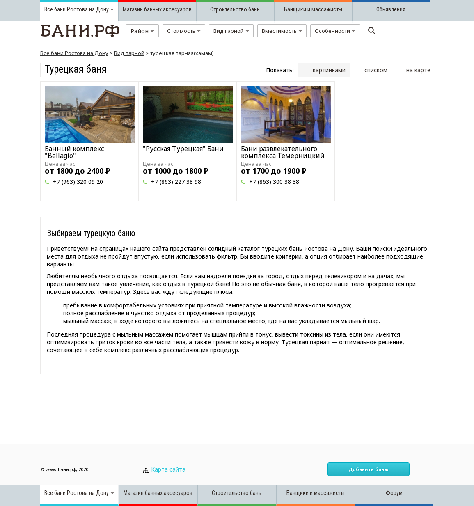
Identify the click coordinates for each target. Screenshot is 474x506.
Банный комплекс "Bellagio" (74, 152)
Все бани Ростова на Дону (74, 53)
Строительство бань (235, 9)
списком (375, 70)
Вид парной (129, 53)
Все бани (55, 9)
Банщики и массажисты (313, 9)
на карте (418, 70)
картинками (329, 70)
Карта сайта (168, 469)
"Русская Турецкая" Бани (183, 148)
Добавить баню (368, 469)
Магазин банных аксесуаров (157, 9)
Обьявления (390, 9)
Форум (394, 493)
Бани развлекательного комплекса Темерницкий (283, 152)
